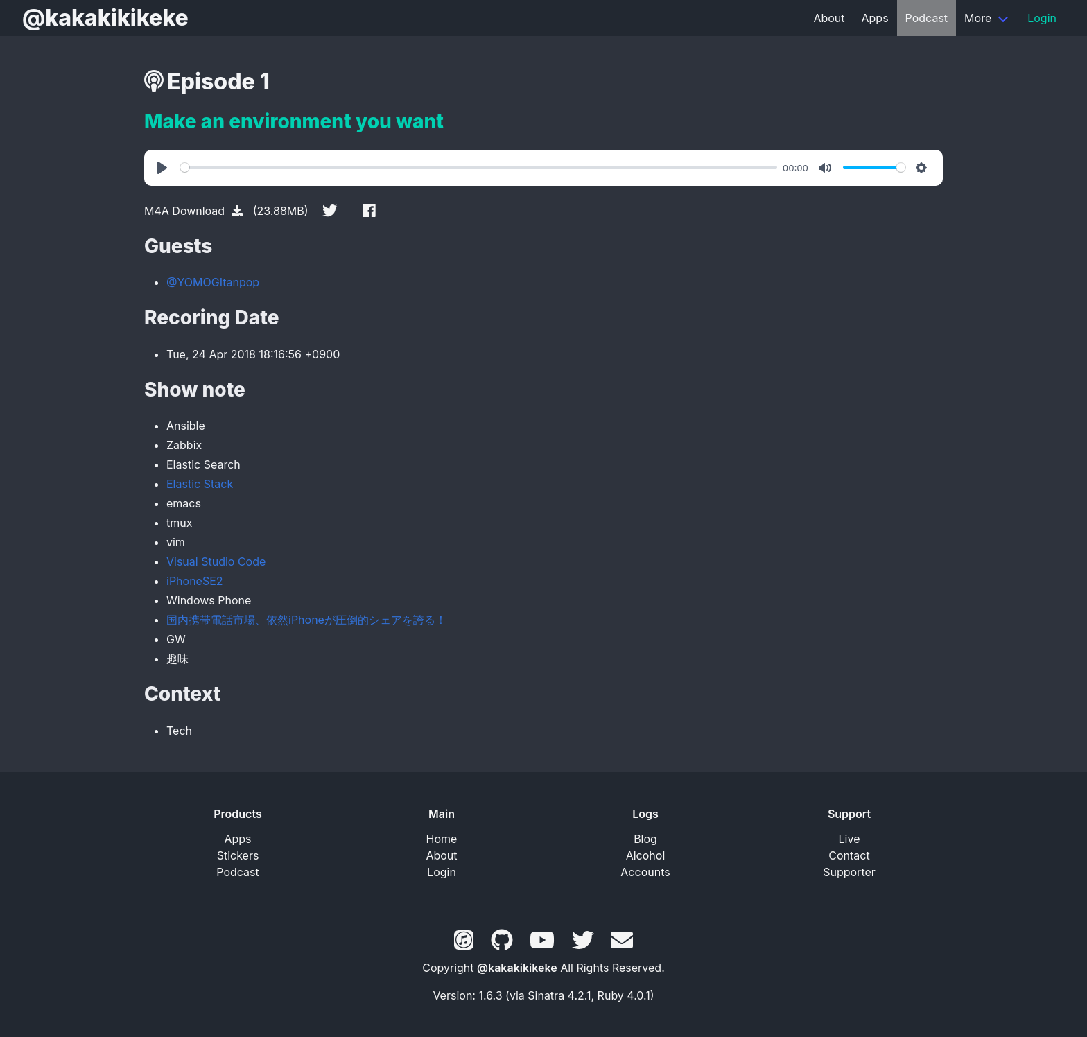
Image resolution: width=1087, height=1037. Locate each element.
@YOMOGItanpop (212, 282)
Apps (875, 18)
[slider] (478, 167)
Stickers (238, 855)
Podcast (926, 18)
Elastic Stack (199, 484)
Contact (848, 855)
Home (442, 839)
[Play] (164, 168)
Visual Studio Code (216, 561)
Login (1041, 18)
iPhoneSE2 (194, 581)
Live (849, 839)
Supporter (849, 872)
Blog (645, 839)
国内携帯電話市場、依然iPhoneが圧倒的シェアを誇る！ (306, 620)
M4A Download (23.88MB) (226, 211)
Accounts (645, 872)
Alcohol (646, 855)
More (977, 18)
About (828, 18)
